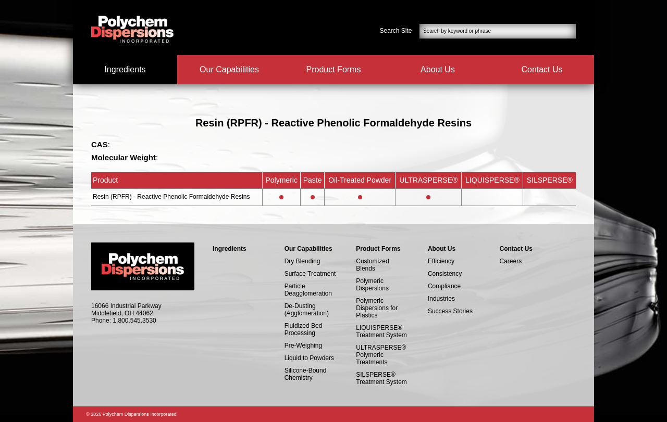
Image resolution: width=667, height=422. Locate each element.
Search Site (396, 30)
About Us (438, 69)
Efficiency (441, 261)
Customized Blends (372, 265)
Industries (441, 298)
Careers (511, 261)
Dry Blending (302, 261)
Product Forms (333, 69)
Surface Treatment (310, 273)
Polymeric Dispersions (372, 284)
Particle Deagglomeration (308, 290)
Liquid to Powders (309, 358)
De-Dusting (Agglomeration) (307, 309)
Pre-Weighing (303, 345)
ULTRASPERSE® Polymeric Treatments (381, 355)
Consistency (445, 273)
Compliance (444, 286)
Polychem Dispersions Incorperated (132, 29)
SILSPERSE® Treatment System (381, 378)
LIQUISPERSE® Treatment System (381, 331)
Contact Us (541, 69)
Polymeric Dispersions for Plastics (377, 308)
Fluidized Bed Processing (304, 329)
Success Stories (450, 311)
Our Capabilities (229, 69)
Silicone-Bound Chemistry (306, 374)
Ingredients (124, 69)
